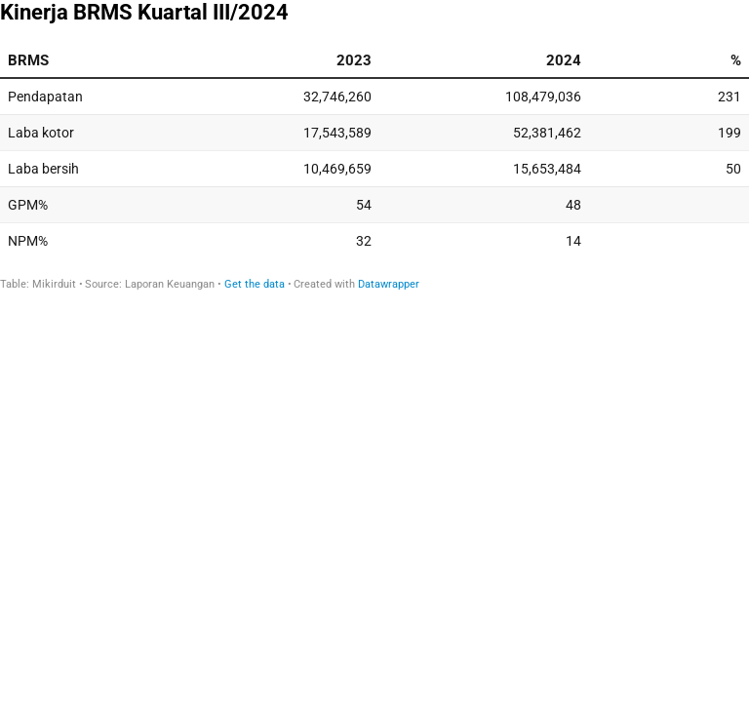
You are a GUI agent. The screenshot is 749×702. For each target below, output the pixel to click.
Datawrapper (388, 284)
